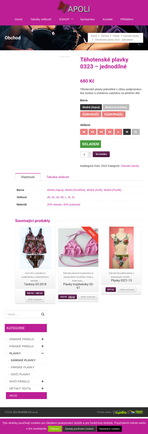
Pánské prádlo (27, 363)
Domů (18, 19)
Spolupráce (87, 19)
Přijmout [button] (54, 428)
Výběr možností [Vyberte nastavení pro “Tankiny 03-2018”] (35, 316)
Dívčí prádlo (27, 398)
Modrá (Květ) (94, 206)
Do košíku (101, 154)
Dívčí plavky (20, 391)
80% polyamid (71, 221)
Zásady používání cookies (79, 428)
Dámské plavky (130, 165)
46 (62, 214)
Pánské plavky (22, 384)
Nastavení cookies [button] (109, 428)
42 (53, 214)
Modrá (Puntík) (112, 206)
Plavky (27, 370)
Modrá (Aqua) (55, 206)
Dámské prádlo (27, 356)
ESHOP (66, 19)
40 (48, 214)
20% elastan (54, 221)
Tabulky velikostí (40, 19)
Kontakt (107, 19)
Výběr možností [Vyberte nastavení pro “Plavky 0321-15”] (127, 306)
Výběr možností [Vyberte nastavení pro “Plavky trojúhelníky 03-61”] (88, 314)
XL (73, 214)
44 (57, 214)
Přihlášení (126, 19)
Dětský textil (27, 405)
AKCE (13, 412)
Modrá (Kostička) (75, 206)
